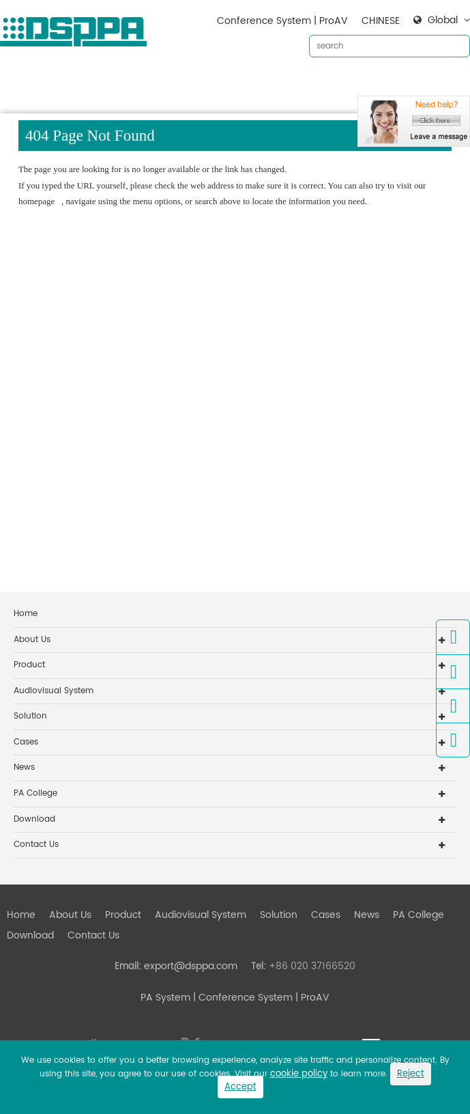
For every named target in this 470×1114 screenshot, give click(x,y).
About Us (70, 82)
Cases (325, 82)
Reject (410, 1074)
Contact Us (33, 104)
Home (21, 82)
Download (416, 82)
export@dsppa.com (190, 966)
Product (123, 82)
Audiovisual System (200, 82)
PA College (35, 793)
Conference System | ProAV (282, 21)
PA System (165, 997)
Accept (240, 1087)
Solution (278, 82)
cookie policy (298, 1074)
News (366, 82)
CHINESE (381, 21)
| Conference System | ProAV (259, 997)
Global (443, 20)
